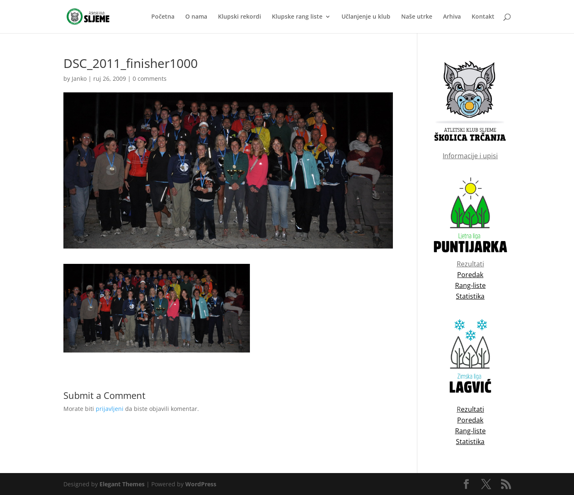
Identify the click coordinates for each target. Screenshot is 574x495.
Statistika (470, 441)
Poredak (470, 420)
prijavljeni (110, 409)
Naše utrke (416, 17)
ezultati (472, 409)
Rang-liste (470, 430)
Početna (162, 17)
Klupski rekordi (239, 17)
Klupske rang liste (297, 17)
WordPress (200, 484)
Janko (79, 78)
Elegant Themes (122, 484)
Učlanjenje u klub (365, 17)
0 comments (150, 78)
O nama (196, 17)
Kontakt (483, 17)
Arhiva (452, 17)
